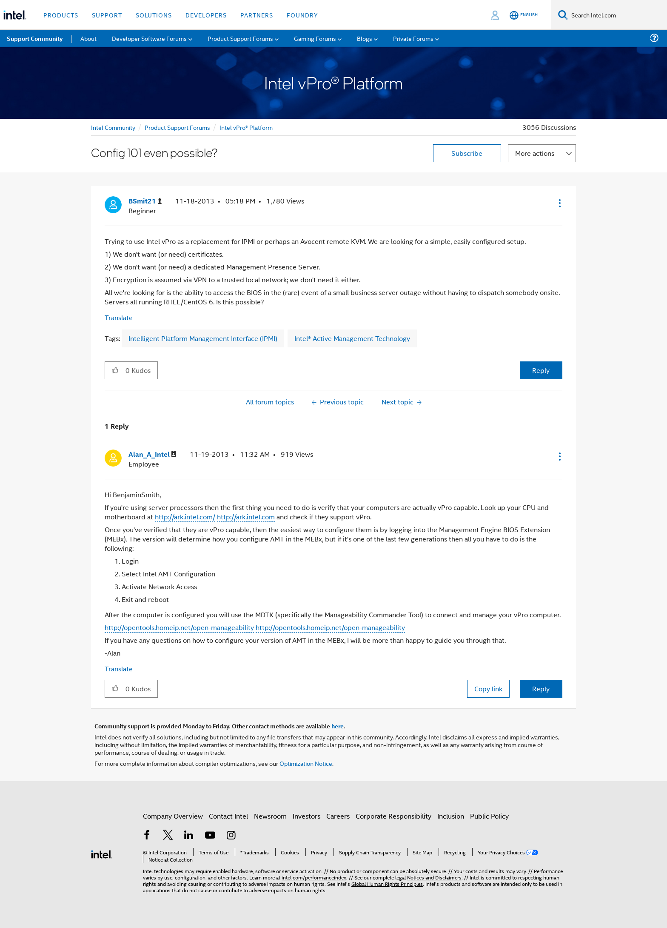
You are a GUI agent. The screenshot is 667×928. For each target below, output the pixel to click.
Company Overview (173, 816)
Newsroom (270, 816)
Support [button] (107, 14)
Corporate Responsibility (393, 816)
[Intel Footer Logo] (101, 853)
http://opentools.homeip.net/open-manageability (179, 627)
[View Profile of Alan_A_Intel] (152, 454)
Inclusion (450, 816)
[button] (559, 203)
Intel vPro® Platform (246, 127)
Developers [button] (206, 14)
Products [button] (60, 14)
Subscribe (466, 153)
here (337, 725)
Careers (338, 816)
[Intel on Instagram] (231, 836)
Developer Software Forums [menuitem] (149, 38)
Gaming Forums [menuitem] (315, 38)
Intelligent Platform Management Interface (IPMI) (202, 338)
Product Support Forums (177, 127)
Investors (306, 816)
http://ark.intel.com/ (185, 516)
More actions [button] (534, 153)
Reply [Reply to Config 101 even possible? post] (541, 370)
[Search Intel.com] (617, 15)
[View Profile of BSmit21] (145, 201)
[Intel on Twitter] (168, 836)
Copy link (488, 688)
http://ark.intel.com (246, 516)
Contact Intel (228, 816)
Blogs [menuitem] (364, 38)
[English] (523, 15)
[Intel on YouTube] (210, 836)
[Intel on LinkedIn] (189, 836)
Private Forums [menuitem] (413, 38)
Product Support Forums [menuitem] (240, 38)
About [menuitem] (88, 38)
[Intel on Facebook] (147, 836)
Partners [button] (256, 14)
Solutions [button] (154, 14)
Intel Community (113, 127)
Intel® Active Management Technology (352, 338)
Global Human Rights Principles (387, 883)
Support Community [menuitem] (35, 38)
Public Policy (489, 816)
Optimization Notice (305, 763)
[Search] (563, 14)
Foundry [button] (302, 14)
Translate (119, 317)
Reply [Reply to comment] (541, 688)
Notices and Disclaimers (434, 877)
